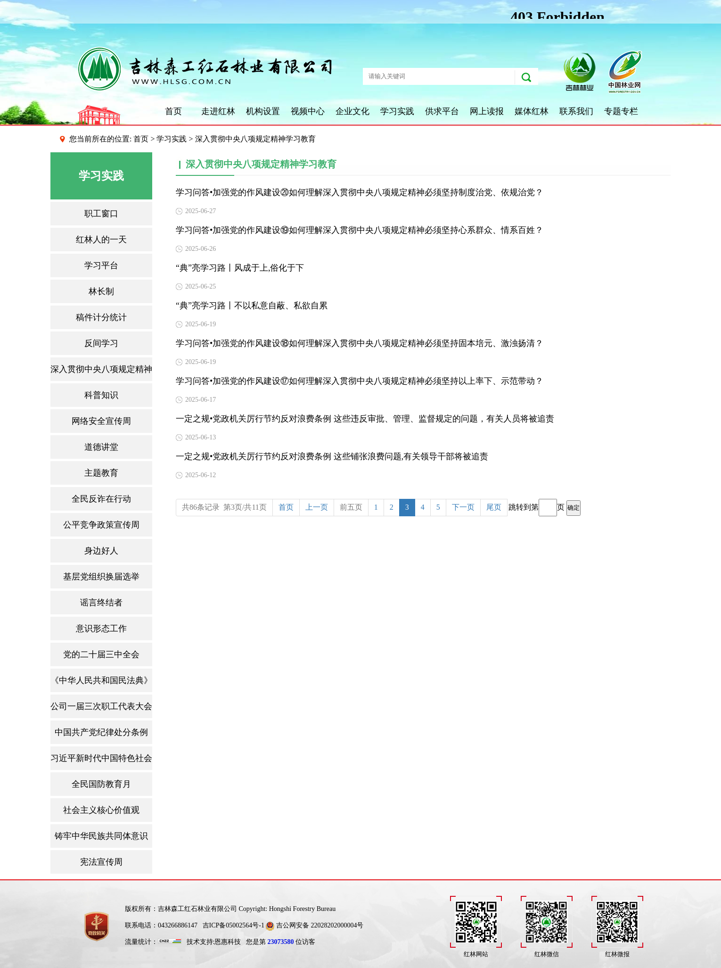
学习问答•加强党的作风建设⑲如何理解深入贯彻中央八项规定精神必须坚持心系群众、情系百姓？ (359, 230)
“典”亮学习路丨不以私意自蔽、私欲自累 (252, 305)
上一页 (316, 507)
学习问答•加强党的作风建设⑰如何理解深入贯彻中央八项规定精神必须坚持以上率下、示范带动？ (359, 381)
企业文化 (352, 111)
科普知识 (101, 395)
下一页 (463, 507)
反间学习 (101, 343)
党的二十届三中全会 (101, 654)
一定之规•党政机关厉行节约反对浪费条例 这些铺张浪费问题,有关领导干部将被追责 (332, 456)
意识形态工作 (101, 628)
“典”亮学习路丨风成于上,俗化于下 (240, 268)
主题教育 (101, 473)
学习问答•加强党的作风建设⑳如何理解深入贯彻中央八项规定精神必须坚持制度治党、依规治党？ (359, 192)
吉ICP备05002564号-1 (233, 925)
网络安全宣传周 (101, 421)
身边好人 (101, 550)
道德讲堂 (101, 447)
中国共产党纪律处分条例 (101, 732)
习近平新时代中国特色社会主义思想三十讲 (101, 758)
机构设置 (263, 111)
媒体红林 (532, 111)
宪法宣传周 (101, 862)
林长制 (101, 291)
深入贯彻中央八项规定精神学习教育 (101, 369)
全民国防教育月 (101, 784)
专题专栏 (621, 111)
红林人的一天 (101, 239)
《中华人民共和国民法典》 (101, 680)
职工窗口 (101, 213)
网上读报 (487, 111)
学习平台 (101, 265)
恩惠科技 (227, 941)
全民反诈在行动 (101, 499)
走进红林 (218, 111)
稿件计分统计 (101, 317)
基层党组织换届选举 (101, 576)
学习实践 (397, 111)
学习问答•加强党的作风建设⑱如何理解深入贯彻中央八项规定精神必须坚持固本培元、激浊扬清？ (359, 343)
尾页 (493, 507)
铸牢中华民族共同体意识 (101, 836)
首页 (173, 111)
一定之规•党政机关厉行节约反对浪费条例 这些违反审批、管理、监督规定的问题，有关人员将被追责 (365, 418)
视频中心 (308, 111)
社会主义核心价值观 (101, 810)
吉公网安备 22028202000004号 (314, 925)
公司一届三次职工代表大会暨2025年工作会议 (101, 706)
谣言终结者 (101, 602)
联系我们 (576, 111)
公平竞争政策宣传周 (101, 525)
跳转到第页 (544, 507)
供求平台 (442, 111)
